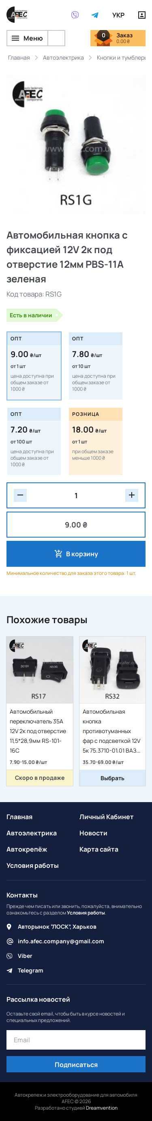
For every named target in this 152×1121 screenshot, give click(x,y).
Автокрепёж (26, 849)
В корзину (82, 553)
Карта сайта (98, 849)
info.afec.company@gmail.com (61, 941)
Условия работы (32, 865)
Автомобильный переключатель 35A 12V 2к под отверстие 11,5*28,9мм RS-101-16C (38, 731)
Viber (25, 956)
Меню (27, 38)
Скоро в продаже (39, 777)
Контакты (22, 895)
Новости (93, 832)
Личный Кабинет (106, 816)
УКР (118, 15)
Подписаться (76, 1064)
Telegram (30, 970)
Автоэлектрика (31, 832)
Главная (19, 816)
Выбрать (112, 778)
